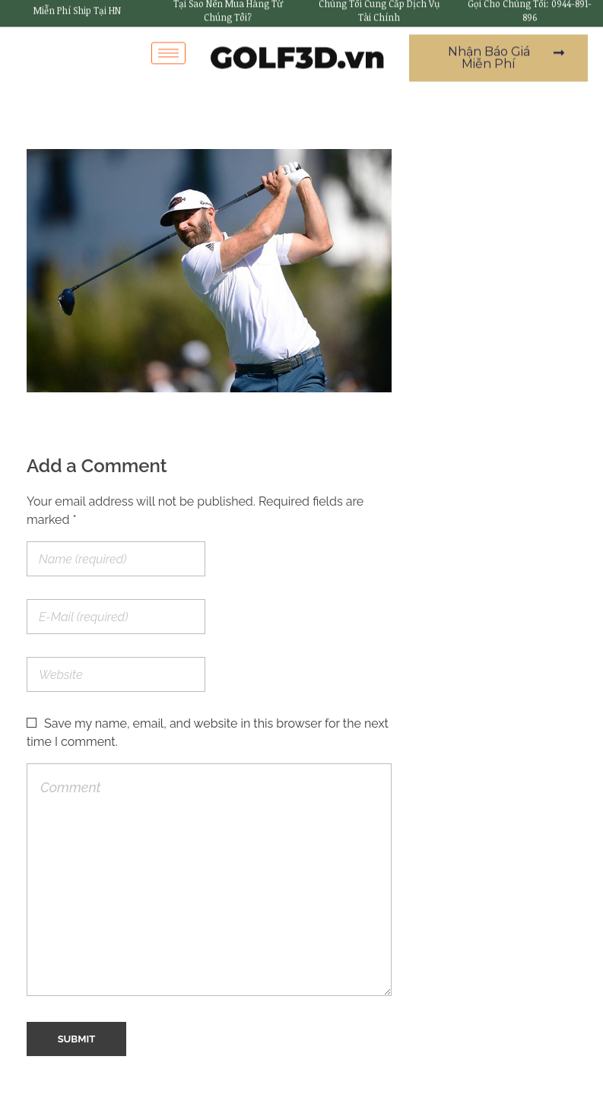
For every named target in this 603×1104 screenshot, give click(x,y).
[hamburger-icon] (168, 46)
